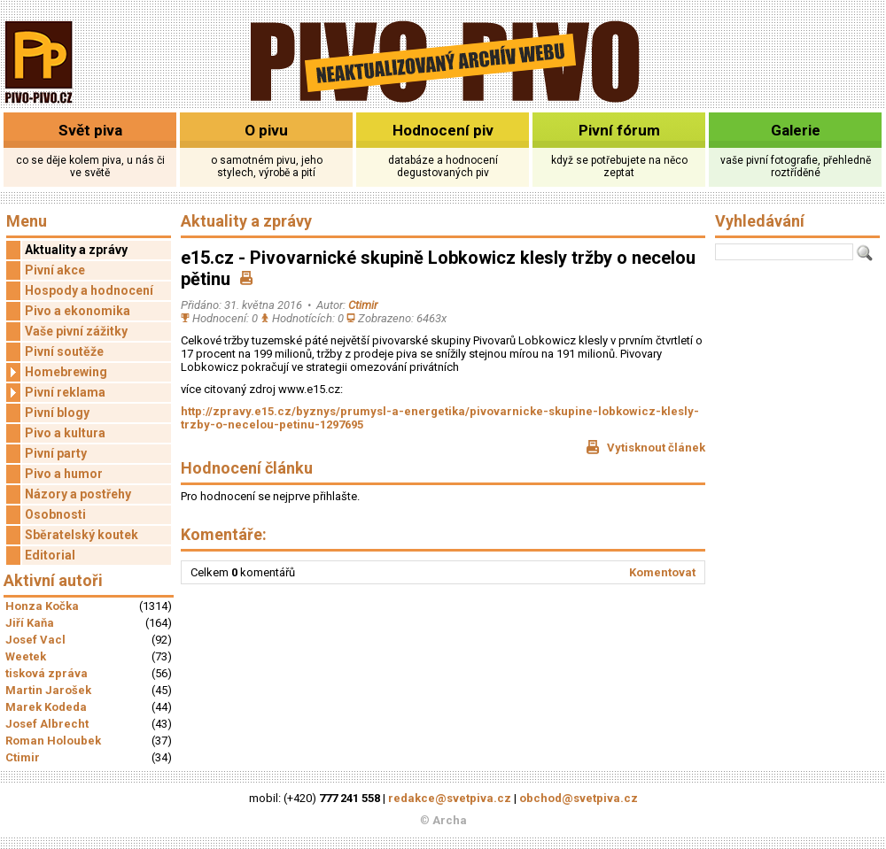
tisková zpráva (46, 673)
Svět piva (90, 130)
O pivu (266, 130)
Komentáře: (224, 534)
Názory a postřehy (78, 494)
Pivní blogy (57, 412)
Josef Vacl (35, 639)
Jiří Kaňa (29, 622)
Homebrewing (56, 372)
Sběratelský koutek (81, 535)
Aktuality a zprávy (76, 250)
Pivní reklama (55, 392)
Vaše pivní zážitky (76, 331)
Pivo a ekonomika (77, 311)
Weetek (25, 656)
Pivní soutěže (64, 351)
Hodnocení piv (443, 130)
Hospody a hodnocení (89, 290)
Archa (449, 820)
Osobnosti (55, 514)
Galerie (795, 130)
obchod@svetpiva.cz (578, 798)
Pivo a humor (64, 474)
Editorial (50, 555)
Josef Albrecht (47, 723)
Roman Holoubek (53, 740)
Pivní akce (55, 270)
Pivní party (56, 453)
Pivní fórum (619, 130)
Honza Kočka (42, 606)
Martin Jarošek (48, 690)
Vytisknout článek (645, 447)
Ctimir (22, 757)
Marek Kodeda (46, 707)
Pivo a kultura (65, 433)
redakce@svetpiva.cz (449, 798)
